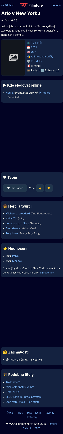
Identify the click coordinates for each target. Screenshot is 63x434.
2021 (34, 47)
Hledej (56, 5)
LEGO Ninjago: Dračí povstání (23, 396)
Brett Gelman (14, 228)
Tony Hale (12, 233)
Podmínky (28, 428)
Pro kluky (36, 61)
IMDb (15, 255)
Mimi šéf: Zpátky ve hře (20, 387)
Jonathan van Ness (17, 223)
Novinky (49, 412)
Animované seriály (42, 56)
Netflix (10, 92)
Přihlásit (7, 5)
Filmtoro (52, 423)
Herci (29, 412)
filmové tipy (47, 272)
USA (33, 51)
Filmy (20, 412)
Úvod (10, 412)
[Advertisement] (30, 137)
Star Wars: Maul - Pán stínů (22, 401)
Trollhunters (13, 382)
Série (38, 412)
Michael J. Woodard (18, 213)
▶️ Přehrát (45, 92)
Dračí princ (12, 392)
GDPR (37, 428)
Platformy (31, 417)
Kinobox (17, 260)
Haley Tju (11, 218)
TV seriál (36, 42)
